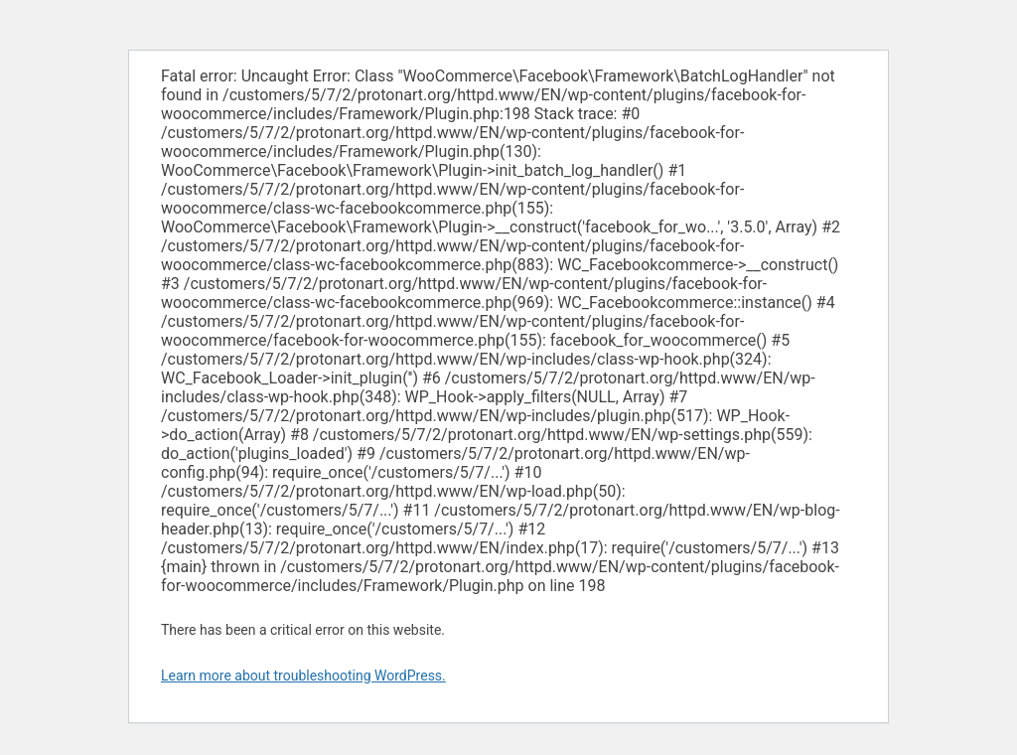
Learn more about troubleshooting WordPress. (303, 675)
